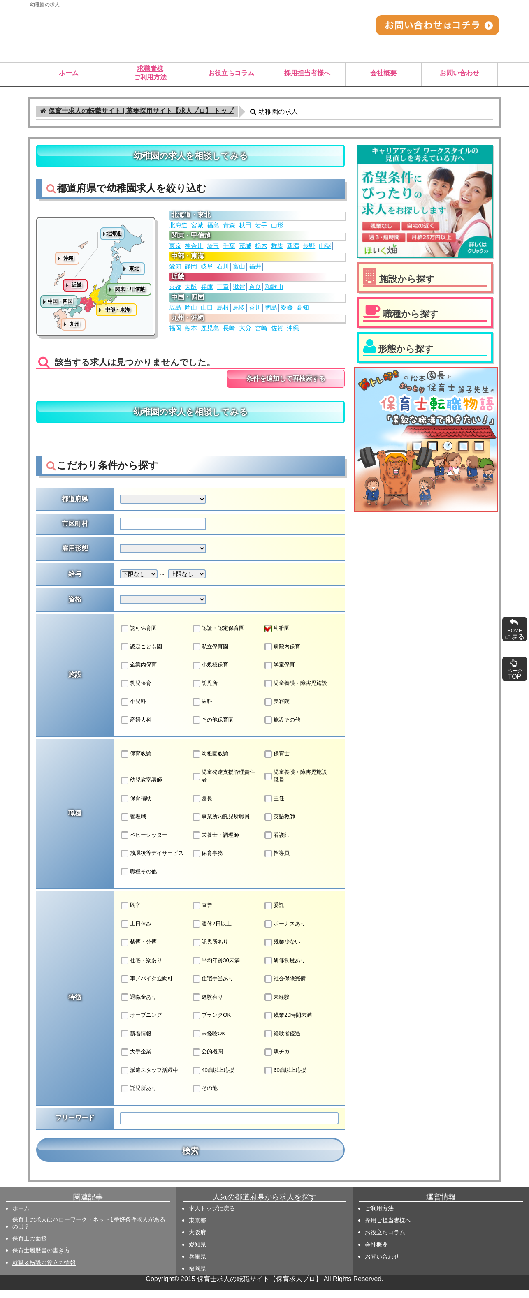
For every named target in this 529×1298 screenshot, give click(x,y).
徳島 (271, 311)
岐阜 (207, 270)
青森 (229, 229)
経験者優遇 (282, 1042)
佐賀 (277, 332)
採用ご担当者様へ (388, 1228)
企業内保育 (139, 673)
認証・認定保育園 (218, 637)
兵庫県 (197, 1264)
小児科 (133, 710)
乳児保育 (136, 691)
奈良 (255, 291)
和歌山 (274, 291)
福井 (255, 270)
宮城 (197, 229)
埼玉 (213, 250)
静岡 (191, 270)
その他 (205, 1097)
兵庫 (207, 291)
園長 (202, 806)
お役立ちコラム (385, 1240)
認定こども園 (141, 655)
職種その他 (139, 880)
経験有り (208, 1005)
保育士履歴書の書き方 (41, 1258)
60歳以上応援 (285, 1078)
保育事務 (208, 861)
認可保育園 (139, 637)
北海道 (178, 229)
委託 (274, 914)
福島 (213, 229)
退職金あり (139, 1005)
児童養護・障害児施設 (295, 691)
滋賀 (239, 291)
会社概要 (376, 1252)
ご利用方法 (379, 1216)
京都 (175, 291)
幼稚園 (277, 637)
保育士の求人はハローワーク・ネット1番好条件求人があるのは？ (88, 1231)
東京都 (197, 1228)
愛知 (175, 270)
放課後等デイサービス (152, 861)
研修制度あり (285, 968)
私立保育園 (210, 655)
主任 (274, 806)
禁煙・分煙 (139, 950)
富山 (239, 270)
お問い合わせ (382, 1264)
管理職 (133, 825)
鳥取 (239, 311)
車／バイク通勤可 (147, 987)
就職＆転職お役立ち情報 (44, 1271)
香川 (255, 311)
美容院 (277, 710)
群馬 (277, 250)
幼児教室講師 (141, 788)
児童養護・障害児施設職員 (295, 784)
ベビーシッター (144, 843)
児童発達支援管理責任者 (224, 784)
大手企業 (136, 1060)
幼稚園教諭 (210, 762)
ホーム (21, 1216)
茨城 (245, 250)
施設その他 (282, 728)
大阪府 (197, 1240)
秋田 (245, 229)
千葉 (229, 250)
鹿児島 (210, 332)
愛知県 (197, 1252)
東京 (175, 250)
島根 (223, 311)
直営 (202, 914)
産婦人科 (136, 728)
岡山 (191, 311)
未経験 (277, 1005)
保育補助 (136, 806)
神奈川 (194, 250)
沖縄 (293, 332)
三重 (223, 291)
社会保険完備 (285, 987)
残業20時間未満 (287, 1023)
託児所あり (210, 950)
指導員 (277, 861)
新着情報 (136, 1042)
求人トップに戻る (212, 1216)
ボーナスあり (285, 932)
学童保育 (279, 673)
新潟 (293, 250)
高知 (303, 311)
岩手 (261, 229)
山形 (277, 229)
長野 (309, 250)
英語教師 (279, 825)
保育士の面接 (29, 1246)
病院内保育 (282, 655)
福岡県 (197, 1276)
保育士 (277, 762)
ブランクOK (212, 1023)
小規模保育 (210, 673)
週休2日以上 (212, 932)
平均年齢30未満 (216, 968)
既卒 (131, 914)
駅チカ (277, 1060)
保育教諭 (136, 762)
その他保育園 (213, 728)
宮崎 (261, 332)
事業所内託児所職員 (221, 825)
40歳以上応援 (213, 1078)
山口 (207, 311)
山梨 (325, 250)
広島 (175, 311)
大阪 (191, 291)
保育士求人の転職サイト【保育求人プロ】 (259, 1287)
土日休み (136, 932)
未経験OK (209, 1042)
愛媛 (287, 311)
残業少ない (282, 950)
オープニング (141, 1023)
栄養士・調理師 (216, 843)
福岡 (175, 332)
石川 (223, 270)
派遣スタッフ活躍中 (149, 1078)
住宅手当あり (213, 987)
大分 (245, 332)
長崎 (229, 332)
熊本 (191, 332)
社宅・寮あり (141, 968)
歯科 (202, 710)
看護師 (277, 843)
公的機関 (208, 1060)
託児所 (205, 691)
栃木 (261, 250)
